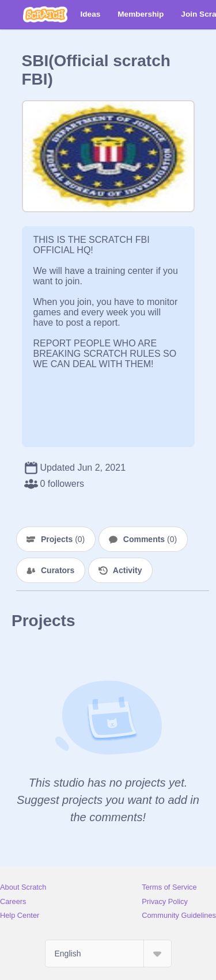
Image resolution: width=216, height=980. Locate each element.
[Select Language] (108, 953)
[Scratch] (45, 14)
